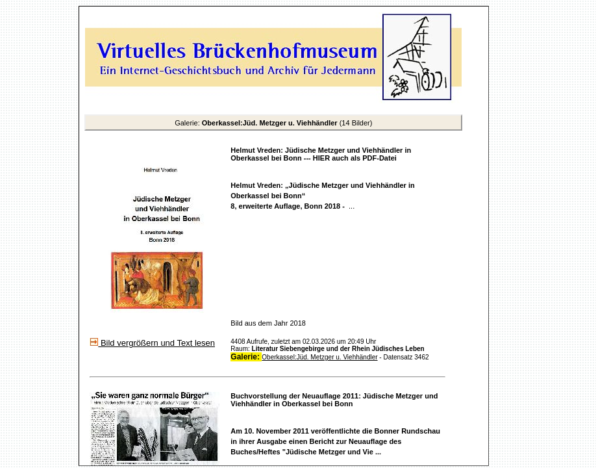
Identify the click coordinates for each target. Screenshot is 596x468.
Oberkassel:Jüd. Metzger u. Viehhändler (319, 357)
